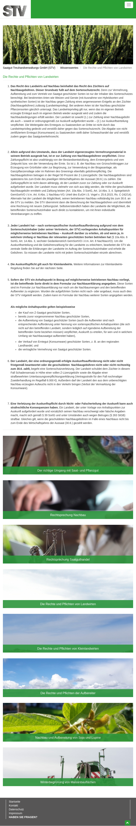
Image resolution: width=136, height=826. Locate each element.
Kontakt (13, 805)
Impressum (15, 813)
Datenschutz (16, 809)
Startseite (14, 801)
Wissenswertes (69, 67)
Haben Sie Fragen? (23, 817)
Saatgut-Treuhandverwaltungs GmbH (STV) (29, 67)
